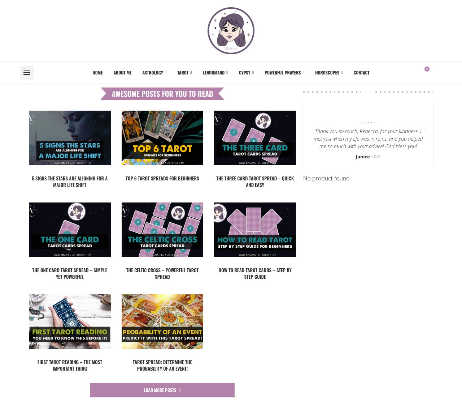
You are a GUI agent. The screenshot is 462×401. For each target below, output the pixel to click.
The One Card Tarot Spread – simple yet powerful (70, 273)
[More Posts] (162, 390)
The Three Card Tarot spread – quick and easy (255, 181)
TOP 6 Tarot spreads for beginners (162, 178)
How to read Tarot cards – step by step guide (254, 273)
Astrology (152, 72)
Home (97, 72)
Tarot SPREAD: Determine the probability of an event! (162, 365)
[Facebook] (437, 72)
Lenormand (214, 72)
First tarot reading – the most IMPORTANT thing (70, 365)
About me (123, 72)
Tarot (182, 72)
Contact (362, 72)
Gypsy (244, 72)
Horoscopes (327, 72)
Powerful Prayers (283, 72)
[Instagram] (441, 72)
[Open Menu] (27, 73)
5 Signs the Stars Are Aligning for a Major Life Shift (70, 181)
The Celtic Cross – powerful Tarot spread (162, 273)
